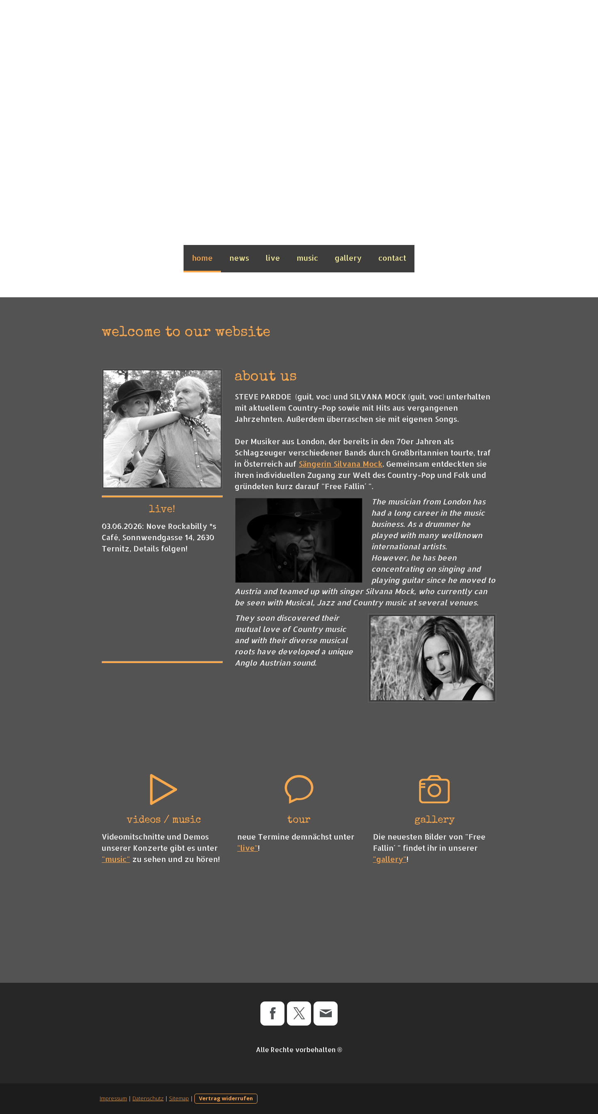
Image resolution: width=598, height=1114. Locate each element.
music (307, 257)
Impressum (113, 1098)
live (273, 257)
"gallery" (390, 859)
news (239, 257)
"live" (247, 847)
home (202, 257)
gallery (348, 257)
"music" (116, 859)
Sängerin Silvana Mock (340, 463)
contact (392, 257)
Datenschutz (148, 1098)
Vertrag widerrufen (226, 1098)
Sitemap (179, 1098)
